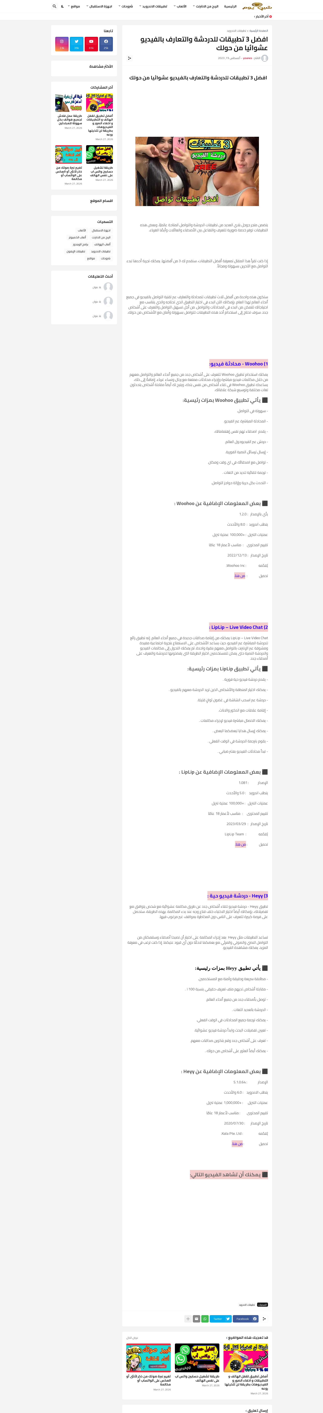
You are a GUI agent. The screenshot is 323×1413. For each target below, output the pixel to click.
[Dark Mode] (62, 6)
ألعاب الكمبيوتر (77, 237)
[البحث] (54, 6)
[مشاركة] (129, 58)
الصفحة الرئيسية (258, 31)
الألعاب (181, 6)
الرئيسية (230, 6)
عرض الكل (132, 1337)
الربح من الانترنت (207, 6)
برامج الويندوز (80, 244)
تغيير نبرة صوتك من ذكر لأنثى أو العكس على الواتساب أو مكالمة (148, 1380)
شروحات (127, 6)
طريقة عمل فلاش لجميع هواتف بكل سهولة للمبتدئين (69, 119)
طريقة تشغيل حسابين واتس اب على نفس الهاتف (197, 1378)
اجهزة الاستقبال (100, 6)
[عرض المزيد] (188, 1319)
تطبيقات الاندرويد (154, 6)
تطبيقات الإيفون (76, 251)
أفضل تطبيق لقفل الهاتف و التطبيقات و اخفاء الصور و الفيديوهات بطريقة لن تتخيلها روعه (246, 1382)
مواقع (75, 6)
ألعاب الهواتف (102, 244)
